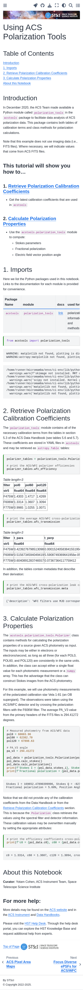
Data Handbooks (48, 914)
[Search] (70, 5)
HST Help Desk (35, 923)
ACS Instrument (19, 914)
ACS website (58, 909)
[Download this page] (49, 5)
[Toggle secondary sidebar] (77, 5)
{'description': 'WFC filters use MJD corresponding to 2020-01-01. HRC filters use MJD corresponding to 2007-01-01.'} (43, 601)
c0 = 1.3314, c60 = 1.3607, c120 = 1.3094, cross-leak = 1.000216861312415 (43, 855)
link (60, 313)
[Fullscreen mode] (56, 5)
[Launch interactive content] (35, 5)
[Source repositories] (42, 5)
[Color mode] (63, 5)
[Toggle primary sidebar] (5, 5)
